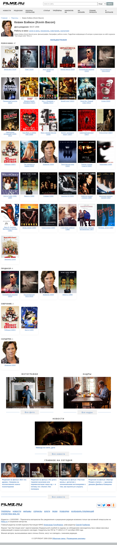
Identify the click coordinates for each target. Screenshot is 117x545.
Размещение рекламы (76, 538)
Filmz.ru (4, 522)
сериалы (37, 511)
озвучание (54, 31)
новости (7, 10)
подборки (64, 511)
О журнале (109, 11)
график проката (93, 11)
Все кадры (87, 412)
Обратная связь (59, 538)
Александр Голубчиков (53, 525)
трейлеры (57, 10)
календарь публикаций (82, 511)
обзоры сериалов (30, 11)
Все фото (30, 412)
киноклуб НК (69, 11)
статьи (47, 10)
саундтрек (64, 31)
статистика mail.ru (10, 514)
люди (54, 511)
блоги (47, 511)
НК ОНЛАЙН (81, 11)
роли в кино (34, 31)
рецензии (18, 10)
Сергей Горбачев (83, 525)
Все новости (58, 454)
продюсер (45, 31)
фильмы (27, 511)
